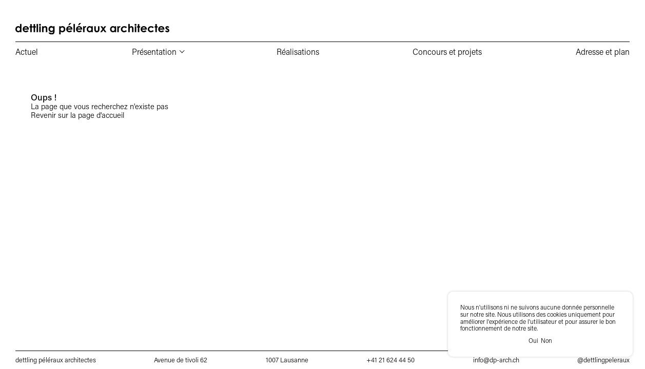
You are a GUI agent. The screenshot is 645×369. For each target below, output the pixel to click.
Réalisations (298, 51)
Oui (533, 340)
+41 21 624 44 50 (390, 360)
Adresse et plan (603, 51)
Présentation (154, 51)
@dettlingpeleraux (603, 360)
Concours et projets (447, 51)
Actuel (26, 51)
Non (546, 340)
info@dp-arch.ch (496, 360)
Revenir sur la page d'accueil (77, 115)
